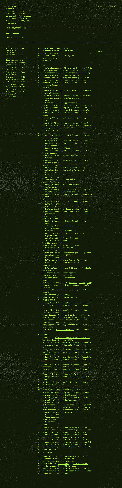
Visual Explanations (65, 330)
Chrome (44, 278)
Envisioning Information (67, 325)
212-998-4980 (63, 464)
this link (56, 449)
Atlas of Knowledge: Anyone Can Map (71, 364)
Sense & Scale (12, 6)
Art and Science (67, 369)
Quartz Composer (48, 295)
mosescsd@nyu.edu (80, 464)
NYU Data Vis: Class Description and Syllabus (15, 50)
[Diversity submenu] (21, 28)
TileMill (73, 283)
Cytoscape (45, 285)
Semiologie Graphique (67, 315)
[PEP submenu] (9, 32)
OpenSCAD (82, 290)
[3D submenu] (27, 28)
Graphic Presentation (72, 310)
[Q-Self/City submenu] (17, 37)
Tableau (62, 275)
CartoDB (82, 283)
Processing (46, 280)
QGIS (89, 283)
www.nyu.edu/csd (56, 471)
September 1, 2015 (14, 54)
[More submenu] (24, 37)
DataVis (101, 51)
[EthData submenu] (20, 32)
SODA (69, 275)
